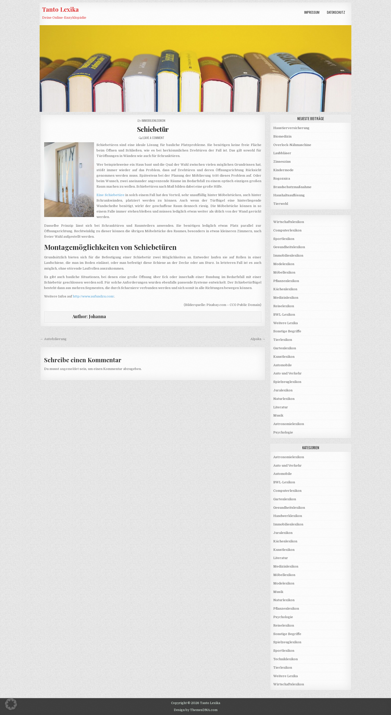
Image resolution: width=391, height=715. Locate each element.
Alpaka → (257, 339)
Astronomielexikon (288, 424)
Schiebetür (153, 129)
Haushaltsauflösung (289, 195)
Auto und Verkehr (287, 373)
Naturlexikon (283, 399)
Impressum (311, 12)
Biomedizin (282, 136)
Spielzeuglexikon (287, 382)
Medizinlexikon (285, 297)
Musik (278, 415)
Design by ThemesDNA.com (195, 710)
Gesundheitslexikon (289, 247)
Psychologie (283, 432)
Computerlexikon (287, 230)
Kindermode (283, 170)
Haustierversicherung (291, 128)
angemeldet (69, 369)
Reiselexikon (283, 306)
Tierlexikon (282, 340)
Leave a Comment (153, 138)
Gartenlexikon (284, 348)
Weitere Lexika (285, 323)
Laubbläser (282, 153)
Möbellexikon (284, 272)
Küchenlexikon (285, 289)
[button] (11, 704)
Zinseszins (282, 161)
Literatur (280, 407)
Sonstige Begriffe (287, 331)
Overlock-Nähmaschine (292, 145)
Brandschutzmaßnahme (292, 187)
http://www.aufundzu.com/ (93, 296)
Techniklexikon (285, 659)
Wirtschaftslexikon (288, 222)
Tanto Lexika (60, 9)
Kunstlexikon (283, 356)
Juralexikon (283, 390)
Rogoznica (281, 178)
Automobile (282, 365)
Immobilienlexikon (153, 120)
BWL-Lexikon (284, 314)
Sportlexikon (283, 239)
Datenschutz (336, 12)
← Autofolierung (53, 339)
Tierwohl (280, 204)
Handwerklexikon (287, 516)
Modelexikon (283, 264)
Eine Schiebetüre (110, 195)
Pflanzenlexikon (286, 281)
